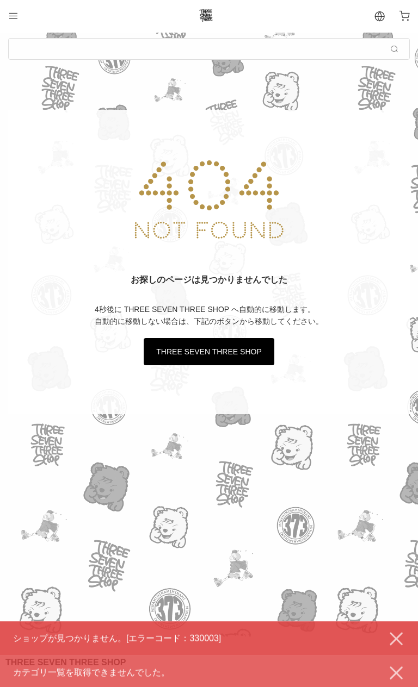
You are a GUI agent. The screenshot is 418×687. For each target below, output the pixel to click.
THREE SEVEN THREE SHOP (208, 351)
